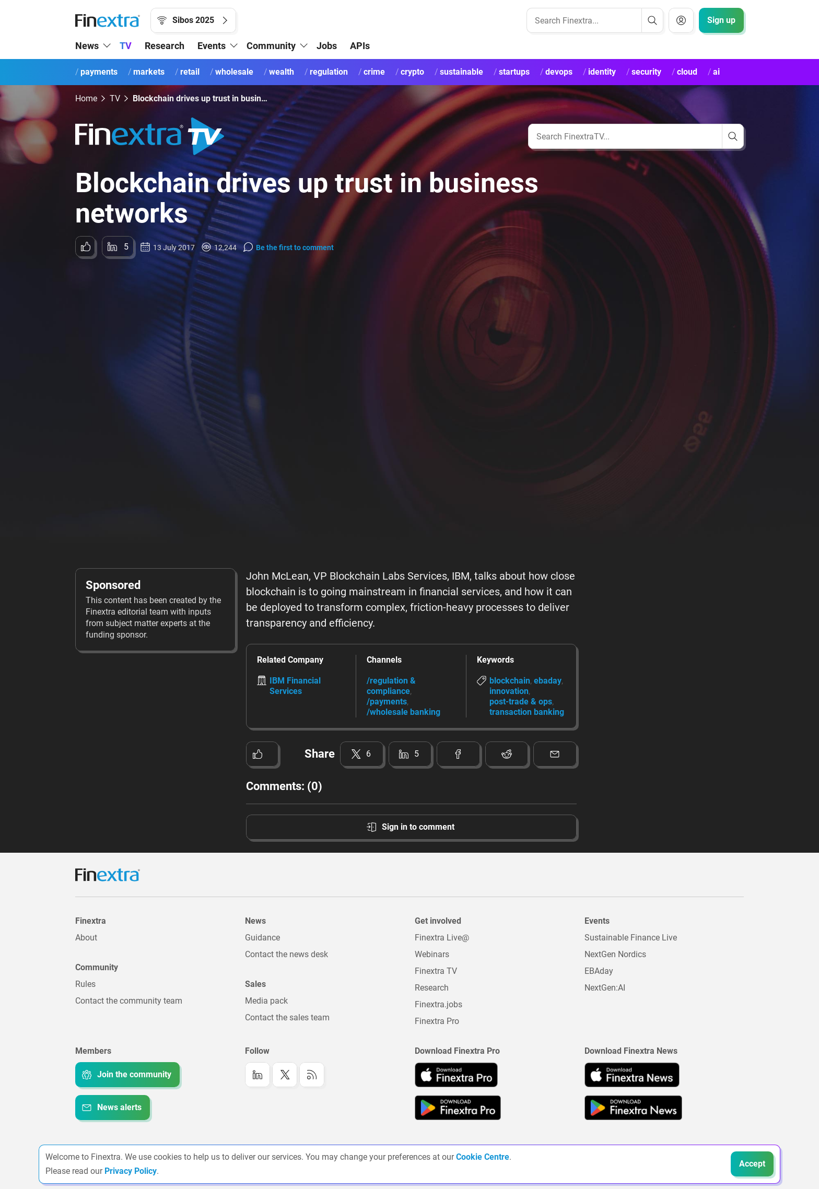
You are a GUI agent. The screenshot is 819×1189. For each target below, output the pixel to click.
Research (164, 45)
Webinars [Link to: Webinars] (432, 954)
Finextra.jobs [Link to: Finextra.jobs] (438, 1004)
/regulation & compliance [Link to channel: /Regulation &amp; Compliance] (391, 686)
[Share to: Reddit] (507, 754)
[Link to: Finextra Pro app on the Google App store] (458, 1107)
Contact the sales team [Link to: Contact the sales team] (287, 1017)
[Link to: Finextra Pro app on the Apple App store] (456, 1074)
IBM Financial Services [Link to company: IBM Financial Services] (295, 686)
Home (86, 98)
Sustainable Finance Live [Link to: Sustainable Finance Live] (630, 938)
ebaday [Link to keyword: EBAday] (547, 681)
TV (126, 45)
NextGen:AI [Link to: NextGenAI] (604, 988)
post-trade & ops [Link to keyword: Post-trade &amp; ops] (520, 702)
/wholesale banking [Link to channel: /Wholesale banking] (403, 712)
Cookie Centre (482, 1157)
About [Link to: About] (86, 938)
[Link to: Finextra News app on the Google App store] (633, 1107)
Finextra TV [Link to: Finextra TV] (436, 971)
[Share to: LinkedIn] (118, 246)
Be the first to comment (295, 247)
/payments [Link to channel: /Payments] (387, 702)
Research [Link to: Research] (432, 988)
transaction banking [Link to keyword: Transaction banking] (526, 712)
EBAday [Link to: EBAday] (598, 971)
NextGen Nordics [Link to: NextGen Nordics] (615, 954)
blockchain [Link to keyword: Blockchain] (509, 681)
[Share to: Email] (555, 754)
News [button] (87, 45)
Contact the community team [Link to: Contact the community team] (128, 1001)
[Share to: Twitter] (361, 754)
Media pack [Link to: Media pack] (266, 1001)
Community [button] (271, 45)
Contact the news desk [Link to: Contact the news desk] (286, 954)
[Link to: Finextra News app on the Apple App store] (632, 1074)
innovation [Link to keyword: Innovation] (509, 691)
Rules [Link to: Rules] (85, 984)
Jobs (327, 45)
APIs (360, 45)
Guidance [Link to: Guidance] (262, 938)
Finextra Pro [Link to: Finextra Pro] (437, 1021)
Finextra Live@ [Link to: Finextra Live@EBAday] (442, 938)
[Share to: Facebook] (458, 754)
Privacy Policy (130, 1171)
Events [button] (211, 45)
